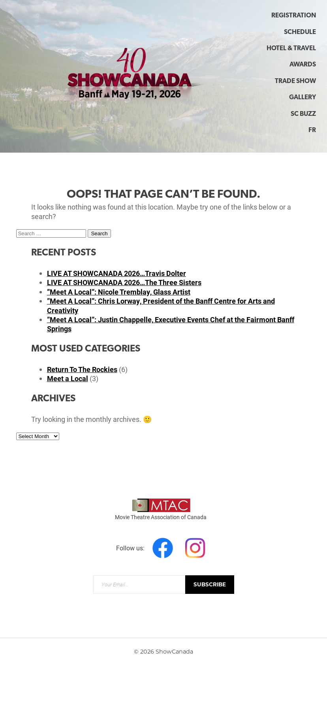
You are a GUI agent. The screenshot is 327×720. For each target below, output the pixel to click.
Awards (302, 65)
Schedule (300, 32)
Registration (293, 16)
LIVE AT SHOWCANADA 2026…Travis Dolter (116, 273)
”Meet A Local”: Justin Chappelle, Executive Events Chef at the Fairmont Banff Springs (170, 324)
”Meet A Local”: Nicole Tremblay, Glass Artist (118, 292)
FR (312, 130)
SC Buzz (303, 114)
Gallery (302, 97)
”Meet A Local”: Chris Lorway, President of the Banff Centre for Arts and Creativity (161, 305)
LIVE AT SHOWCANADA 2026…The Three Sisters (124, 282)
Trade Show (295, 81)
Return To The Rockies (82, 369)
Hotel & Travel (291, 48)
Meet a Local (67, 378)
